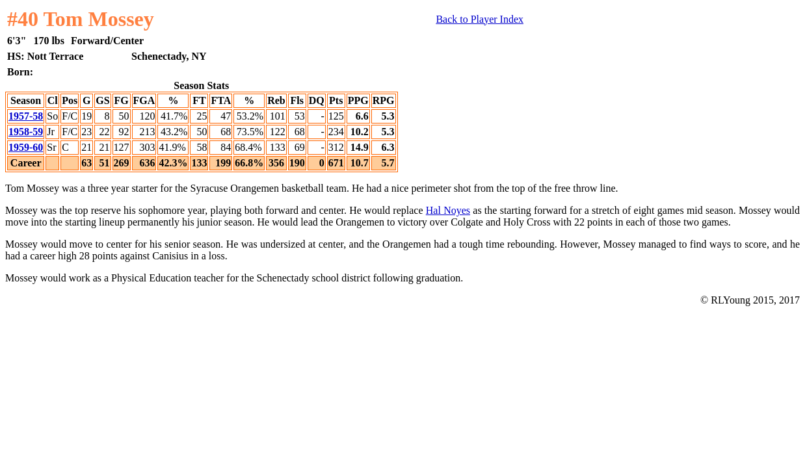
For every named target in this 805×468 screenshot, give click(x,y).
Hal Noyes (448, 210)
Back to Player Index (479, 19)
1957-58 (25, 116)
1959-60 (25, 147)
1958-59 (25, 131)
